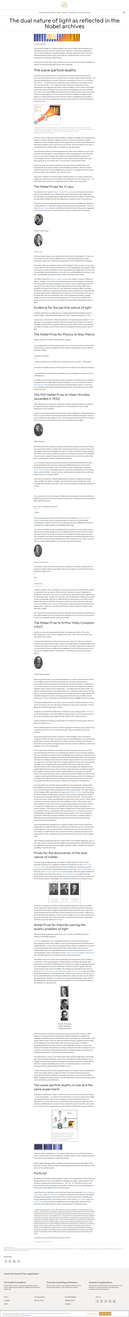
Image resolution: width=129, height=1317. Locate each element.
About (59, 12)
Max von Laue (43, 208)
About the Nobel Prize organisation (21, 1273)
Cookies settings (91, 1313)
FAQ (5, 1304)
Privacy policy (39, 1297)
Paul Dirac (37, 941)
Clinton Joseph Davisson (85, 869)
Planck (90, 320)
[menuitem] (47, 13)
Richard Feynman (76, 971)
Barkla (60, 272)
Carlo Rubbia (81, 1199)
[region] (64, 1314)
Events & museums (84, 12)
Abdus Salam (38, 1195)
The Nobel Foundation (15, 1282)
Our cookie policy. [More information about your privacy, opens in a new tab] (26, 1315)
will (47, 206)
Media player (70, 1300)
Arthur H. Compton (56, 279)
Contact (7, 1300)
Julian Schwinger (61, 971)
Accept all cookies (105, 1313)
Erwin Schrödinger (67, 874)
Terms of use (39, 1300)
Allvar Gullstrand (40, 470)
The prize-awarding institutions (61, 1282)
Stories (64, 12)
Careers (68, 1304)
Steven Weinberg (53, 1195)
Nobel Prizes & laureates (47, 12)
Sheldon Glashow (88, 1192)
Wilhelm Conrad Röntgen (62, 192)
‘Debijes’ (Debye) (76, 792)
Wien (65, 406)
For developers (70, 1297)
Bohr (81, 539)
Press (6, 1297)
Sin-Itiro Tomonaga (47, 971)
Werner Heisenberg (73, 953)
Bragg (68, 272)
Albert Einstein (39, 385)
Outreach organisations (100, 1282)
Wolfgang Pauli (88, 953)
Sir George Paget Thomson (53, 872)
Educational (72, 12)
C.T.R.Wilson (89, 711)
